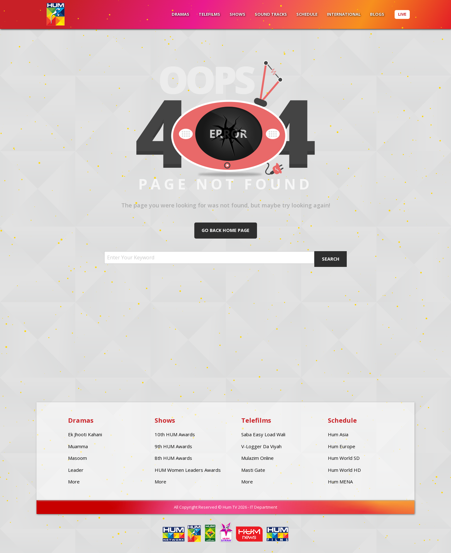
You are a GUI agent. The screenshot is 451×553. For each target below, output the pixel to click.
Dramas (180, 14)
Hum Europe (341, 446)
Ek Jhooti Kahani (85, 434)
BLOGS (377, 14)
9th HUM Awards (173, 446)
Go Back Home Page (225, 230)
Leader (75, 470)
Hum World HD (344, 470)
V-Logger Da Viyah (261, 446)
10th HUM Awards (175, 434)
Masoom (77, 458)
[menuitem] (180, 14)
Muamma (78, 446)
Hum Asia (338, 434)
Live (402, 14)
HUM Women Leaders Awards (188, 470)
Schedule (306, 14)
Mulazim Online (257, 458)
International (344, 14)
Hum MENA (340, 481)
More (74, 481)
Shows (237, 14)
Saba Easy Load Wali (263, 434)
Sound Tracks (271, 14)
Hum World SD (344, 458)
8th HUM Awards (173, 458)
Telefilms (209, 14)
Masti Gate (253, 470)
